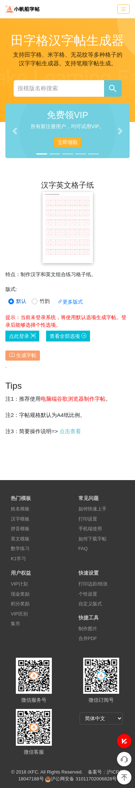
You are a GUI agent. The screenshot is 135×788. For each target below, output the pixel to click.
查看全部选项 (68, 336)
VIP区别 (19, 614)
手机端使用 (90, 528)
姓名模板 (20, 508)
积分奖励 (20, 603)
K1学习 (18, 558)
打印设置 (87, 519)
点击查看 (70, 431)
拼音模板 (20, 528)
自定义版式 (90, 603)
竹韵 (45, 301)
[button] (124, 741)
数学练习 (20, 548)
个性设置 (87, 594)
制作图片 (87, 628)
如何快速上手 (92, 508)
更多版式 (70, 302)
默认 (21, 301)
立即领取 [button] (68, 142)
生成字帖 (22, 355)
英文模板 (20, 538)
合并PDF (87, 638)
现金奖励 (20, 594)
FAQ (83, 548)
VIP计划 (19, 584)
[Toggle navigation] (123, 9)
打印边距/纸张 (93, 584)
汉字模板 (20, 519)
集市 (15, 623)
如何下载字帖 (92, 538)
